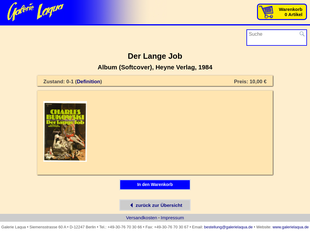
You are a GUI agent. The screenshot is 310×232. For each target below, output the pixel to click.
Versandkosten (141, 217)
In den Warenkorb (155, 184)
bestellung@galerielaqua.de (228, 227)
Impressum (172, 217)
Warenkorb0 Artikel (290, 12)
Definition (89, 82)
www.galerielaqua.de (290, 227)
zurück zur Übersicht (155, 205)
